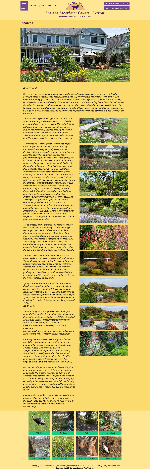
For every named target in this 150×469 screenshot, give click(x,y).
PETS (57, 6)
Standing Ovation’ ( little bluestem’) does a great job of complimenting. (48, 217)
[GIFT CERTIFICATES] (117, 8)
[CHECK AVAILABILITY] (117, 3)
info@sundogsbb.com (111, 466)
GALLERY (46, 6)
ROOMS (34, 6)
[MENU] (24, 6)
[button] (75, 55)
